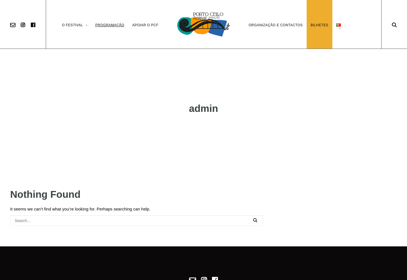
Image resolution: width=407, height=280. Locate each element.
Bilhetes (319, 25)
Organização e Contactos (276, 25)
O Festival (74, 25)
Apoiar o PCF (145, 25)
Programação (109, 25)
